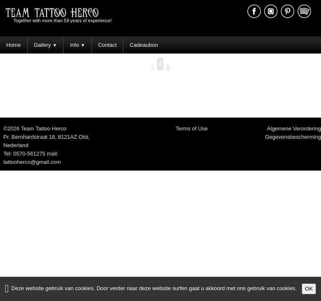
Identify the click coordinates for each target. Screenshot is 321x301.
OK (309, 289)
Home (13, 45)
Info (77, 45)
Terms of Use (192, 128)
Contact (107, 45)
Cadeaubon (144, 45)
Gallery (45, 45)
